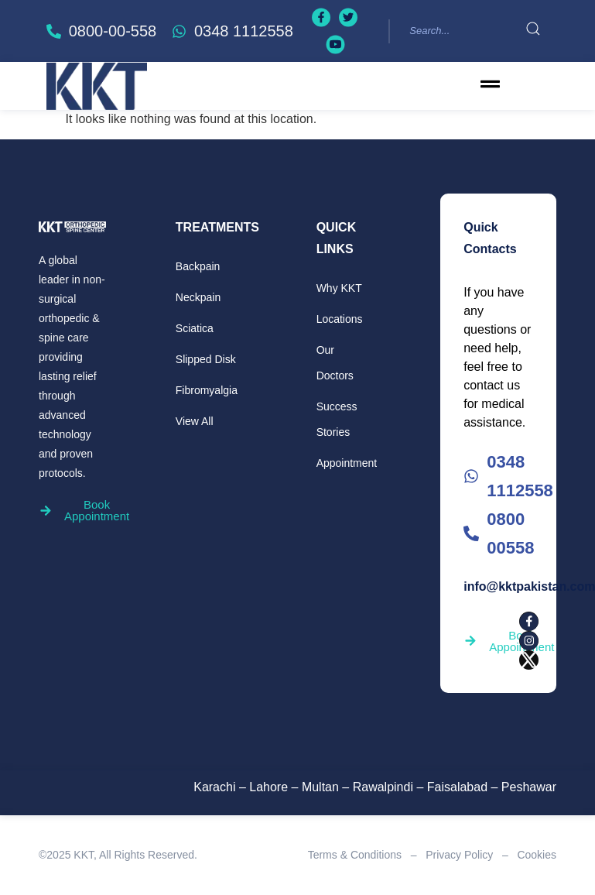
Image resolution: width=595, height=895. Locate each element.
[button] (490, 86)
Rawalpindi (383, 787)
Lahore (268, 787)
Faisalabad (457, 787)
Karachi (214, 787)
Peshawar (528, 787)
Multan (320, 787)
